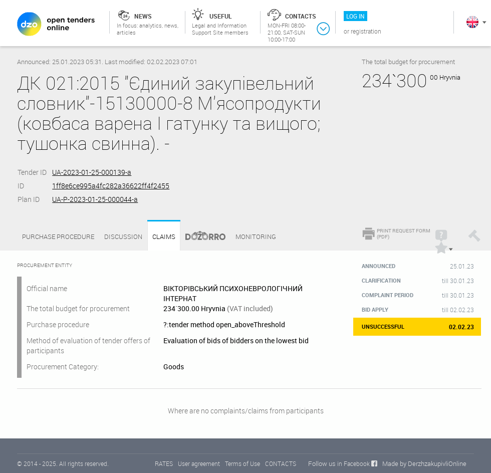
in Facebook (353, 463)
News (143, 16)
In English (472, 22)
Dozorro (200, 236)
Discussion (123, 236)
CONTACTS (280, 463)
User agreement (199, 463)
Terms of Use (242, 463)
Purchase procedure (58, 236)
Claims (163, 236)
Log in (355, 16)
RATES (164, 463)
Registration (366, 31)
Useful (220, 16)
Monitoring (255, 236)
